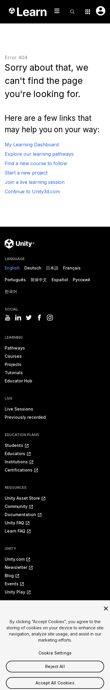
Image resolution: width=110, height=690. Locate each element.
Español (60, 279)
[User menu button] (100, 11)
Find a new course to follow (36, 163)
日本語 (52, 267)
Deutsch (32, 267)
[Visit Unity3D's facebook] (39, 318)
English (12, 267)
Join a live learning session (35, 182)
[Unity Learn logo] (28, 11)
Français (72, 267)
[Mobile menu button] (57, 11)
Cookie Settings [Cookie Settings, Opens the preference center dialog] (55, 656)
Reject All (55, 669)
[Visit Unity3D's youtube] (8, 318)
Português (15, 279)
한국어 (11, 291)
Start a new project (26, 173)
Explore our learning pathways (39, 154)
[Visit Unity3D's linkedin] (18, 318)
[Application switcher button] (87, 11)
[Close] (105, 611)
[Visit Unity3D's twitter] (29, 318)
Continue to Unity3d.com (32, 191)
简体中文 (39, 279)
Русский (81, 279)
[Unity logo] (19, 243)
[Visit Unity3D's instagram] (50, 318)
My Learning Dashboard (32, 145)
